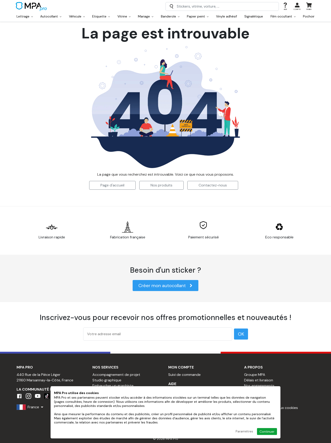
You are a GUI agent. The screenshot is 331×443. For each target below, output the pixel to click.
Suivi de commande (184, 374)
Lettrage (25, 16)
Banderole (170, 16)
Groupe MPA (254, 374)
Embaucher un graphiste (113, 385)
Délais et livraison (258, 380)
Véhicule (77, 16)
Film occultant (283, 16)
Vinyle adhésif (226, 16)
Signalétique (253, 16)
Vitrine (124, 16)
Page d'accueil (112, 185)
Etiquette (101, 16)
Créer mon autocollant (165, 286)
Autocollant (50, 16)
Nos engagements (259, 385)
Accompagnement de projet (116, 374)
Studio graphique (106, 380)
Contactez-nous (213, 185)
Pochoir (308, 16)
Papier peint (197, 16)
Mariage (145, 16)
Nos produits (161, 185)
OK (241, 334)
